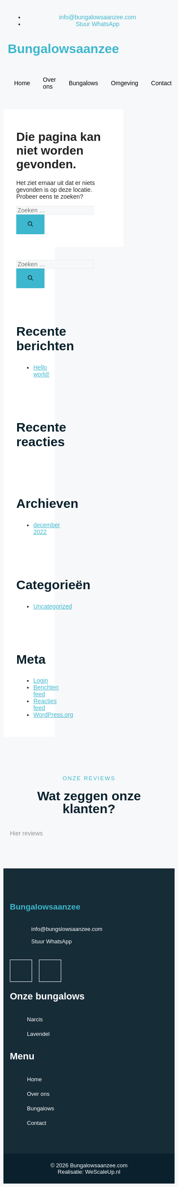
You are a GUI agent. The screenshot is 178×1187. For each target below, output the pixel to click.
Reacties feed (44, 704)
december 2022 (46, 528)
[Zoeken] (30, 224)
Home (22, 83)
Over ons (49, 83)
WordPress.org (53, 714)
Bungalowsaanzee (63, 49)
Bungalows (83, 83)
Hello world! (41, 371)
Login (40, 680)
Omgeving (124, 83)
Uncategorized (52, 606)
